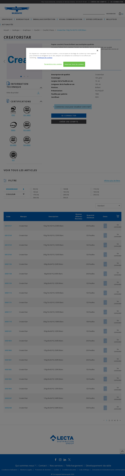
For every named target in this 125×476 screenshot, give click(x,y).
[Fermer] (97, 50)
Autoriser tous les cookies (74, 64)
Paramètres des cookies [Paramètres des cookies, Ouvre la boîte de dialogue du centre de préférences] (53, 64)
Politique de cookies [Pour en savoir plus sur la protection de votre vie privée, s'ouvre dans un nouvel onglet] (44, 58)
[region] (63, 59)
